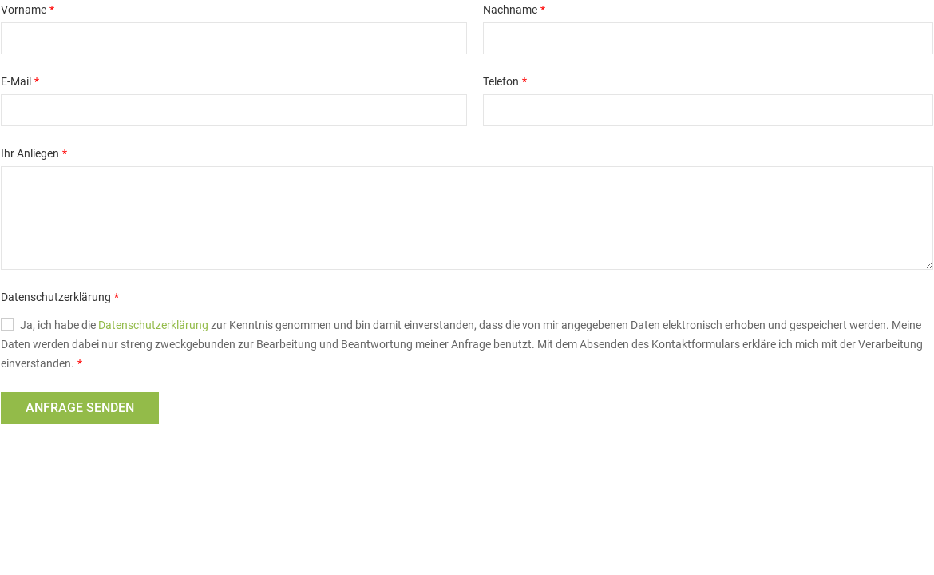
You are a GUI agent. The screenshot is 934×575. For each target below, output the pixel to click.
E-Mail (16, 81)
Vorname (23, 9)
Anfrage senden (80, 407)
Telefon (501, 81)
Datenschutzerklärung (56, 297)
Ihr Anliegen (30, 153)
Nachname (510, 9)
